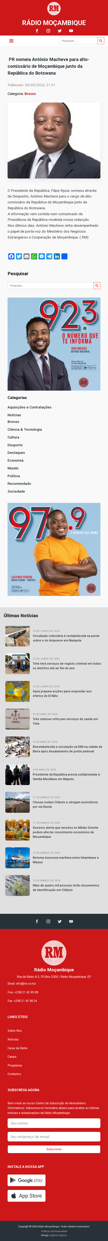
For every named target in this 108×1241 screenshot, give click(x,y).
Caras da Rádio (17, 1048)
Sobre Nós (15, 1030)
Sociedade (16, 491)
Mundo (13, 468)
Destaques (16, 452)
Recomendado (19, 483)
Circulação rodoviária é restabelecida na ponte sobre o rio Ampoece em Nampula (66, 638)
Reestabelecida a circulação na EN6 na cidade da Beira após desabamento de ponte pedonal (67, 749)
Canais (12, 1057)
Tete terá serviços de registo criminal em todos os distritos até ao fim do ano (67, 666)
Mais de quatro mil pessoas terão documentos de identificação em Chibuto (66, 888)
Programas (15, 1065)
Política (14, 476)
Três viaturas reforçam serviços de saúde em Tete (65, 721)
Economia (15, 460)
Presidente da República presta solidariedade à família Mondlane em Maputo (66, 777)
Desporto (15, 445)
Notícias (14, 415)
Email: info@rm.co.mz (22, 983)
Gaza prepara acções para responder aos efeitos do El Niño (62, 694)
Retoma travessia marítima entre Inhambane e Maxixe (66, 860)
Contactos (14, 1074)
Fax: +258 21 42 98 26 (22, 1001)
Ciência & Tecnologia (25, 429)
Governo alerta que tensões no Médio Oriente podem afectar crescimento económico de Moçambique (65, 832)
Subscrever (54, 1149)
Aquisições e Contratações (30, 407)
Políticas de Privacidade (54, 1231)
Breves (30, 94)
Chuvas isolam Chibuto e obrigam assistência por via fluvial (65, 804)
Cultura (13, 437)
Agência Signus (58, 1235)
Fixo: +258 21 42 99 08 (23, 992)
